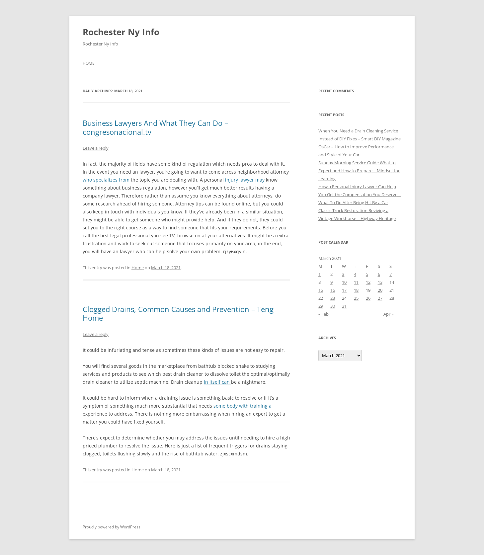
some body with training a (242, 406)
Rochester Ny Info (121, 32)
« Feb (323, 314)
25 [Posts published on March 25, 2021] (356, 298)
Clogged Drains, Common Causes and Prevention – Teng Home (178, 313)
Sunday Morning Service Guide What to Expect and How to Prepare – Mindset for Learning (359, 171)
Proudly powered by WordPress (111, 527)
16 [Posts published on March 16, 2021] (332, 290)
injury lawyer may (245, 180)
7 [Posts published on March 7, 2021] (390, 274)
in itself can (217, 382)
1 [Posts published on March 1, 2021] (319, 274)
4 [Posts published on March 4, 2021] (355, 274)
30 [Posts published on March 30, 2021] (332, 306)
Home (89, 63)
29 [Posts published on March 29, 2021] (320, 306)
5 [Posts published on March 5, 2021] (367, 274)
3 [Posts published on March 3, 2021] (343, 274)
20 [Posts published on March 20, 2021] (380, 290)
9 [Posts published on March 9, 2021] (331, 282)
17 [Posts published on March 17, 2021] (344, 290)
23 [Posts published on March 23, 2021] (332, 298)
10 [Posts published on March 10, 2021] (344, 282)
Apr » (388, 314)
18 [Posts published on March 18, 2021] (356, 290)
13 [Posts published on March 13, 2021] (380, 282)
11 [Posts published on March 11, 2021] (356, 282)
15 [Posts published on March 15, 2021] (320, 290)
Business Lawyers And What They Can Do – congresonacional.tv (155, 127)
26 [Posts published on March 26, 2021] (368, 298)
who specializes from (106, 180)
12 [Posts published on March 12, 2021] (368, 282)
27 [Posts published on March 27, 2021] (380, 298)
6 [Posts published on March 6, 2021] (379, 274)
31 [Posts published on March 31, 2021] (344, 306)
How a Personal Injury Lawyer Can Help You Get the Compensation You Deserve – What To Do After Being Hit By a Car (359, 194)
